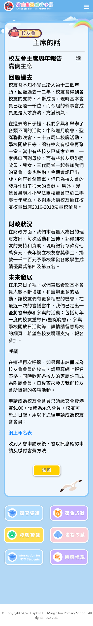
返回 (47, 470)
